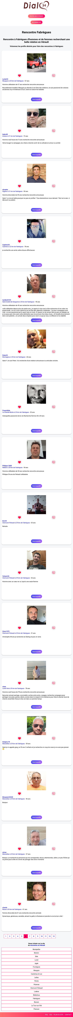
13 (53, 936)
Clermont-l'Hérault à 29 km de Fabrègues (16, 523)
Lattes (36, 977)
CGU (50, 1015)
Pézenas (36, 984)
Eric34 (4, 521)
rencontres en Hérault (37, 945)
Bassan (36, 1002)
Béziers (36, 953)
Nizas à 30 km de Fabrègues (11, 909)
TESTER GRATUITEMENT (36, 16)
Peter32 (5, 355)
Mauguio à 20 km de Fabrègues (13, 81)
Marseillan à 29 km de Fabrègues (13, 744)
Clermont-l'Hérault (36, 988)
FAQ (46, 1015)
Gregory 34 (6, 742)
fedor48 (5, 134)
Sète (36, 956)
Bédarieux (36, 995)
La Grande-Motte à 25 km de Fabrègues (15, 412)
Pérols (36, 981)
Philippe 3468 (7, 466)
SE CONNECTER (36, 22)
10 (41, 936)
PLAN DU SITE (58, 1015)
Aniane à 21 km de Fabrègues (12, 136)
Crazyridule (6, 410)
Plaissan (36, 1009)
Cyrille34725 (6, 300)
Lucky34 (5, 79)
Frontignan (36, 967)
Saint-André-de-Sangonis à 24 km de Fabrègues (18, 302)
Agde (36, 963)
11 (45, 936)
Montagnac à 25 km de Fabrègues (13, 357)
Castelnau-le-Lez (36, 974)
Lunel (36, 960)
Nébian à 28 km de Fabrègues (12, 467)
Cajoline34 (6, 245)
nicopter (5, 189)
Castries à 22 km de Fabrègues (12, 246)
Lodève (36, 991)
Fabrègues (36, 998)
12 (49, 936)
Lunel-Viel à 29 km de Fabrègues (13, 688)
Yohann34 (5, 576)
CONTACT (68, 1015)
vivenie (4, 907)
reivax (4, 852)
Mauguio (36, 970)
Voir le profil (36, 99)
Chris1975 (5, 631)
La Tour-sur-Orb (36, 1005)
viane (4, 687)
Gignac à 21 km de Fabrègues (12, 191)
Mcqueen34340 (7, 797)
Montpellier (36, 949)
